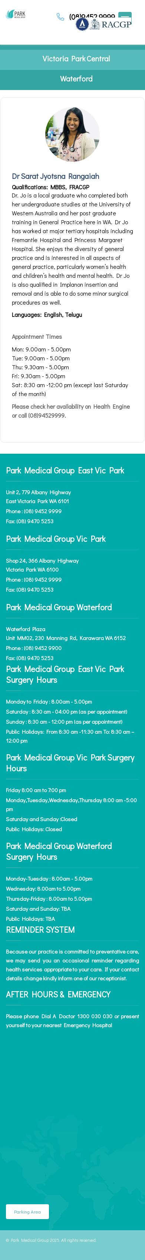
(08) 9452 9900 (43, 648)
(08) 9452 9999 (43, 511)
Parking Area (27, 1211)
